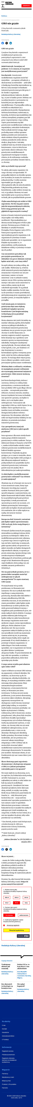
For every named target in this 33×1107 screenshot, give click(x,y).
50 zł (6, 903)
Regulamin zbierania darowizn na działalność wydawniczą (9, 1060)
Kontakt (4, 1029)
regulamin (16, 925)
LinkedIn (10, 43)
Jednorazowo (23, 915)
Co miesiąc (9, 915)
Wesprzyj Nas (6, 1081)
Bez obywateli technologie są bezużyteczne (7, 986)
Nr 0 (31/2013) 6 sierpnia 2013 (10, 20)
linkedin (24, 1013)
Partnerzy (5, 1073)
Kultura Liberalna (7, 4)
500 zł (7, 897)
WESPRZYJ (26, 5)
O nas (3, 1025)
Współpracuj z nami (8, 1077)
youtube (8, 1013)
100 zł (26, 897)
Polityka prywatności (8, 1054)
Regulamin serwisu (7, 1051)
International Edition (8, 1036)
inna (26, 903)
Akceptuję (13, 925)
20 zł (16, 903)
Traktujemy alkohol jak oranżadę (5, 966)
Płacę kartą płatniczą (16, 930)
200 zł (16, 897)
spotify (29, 1013)
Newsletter (5, 1032)
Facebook (2, 43)
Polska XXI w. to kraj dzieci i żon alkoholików (23, 966)
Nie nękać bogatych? (21, 985)
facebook (3, 1013)
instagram (13, 1013)
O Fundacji (5, 1039)
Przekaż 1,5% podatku (9, 1084)
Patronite (5, 1088)
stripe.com (23, 936)
